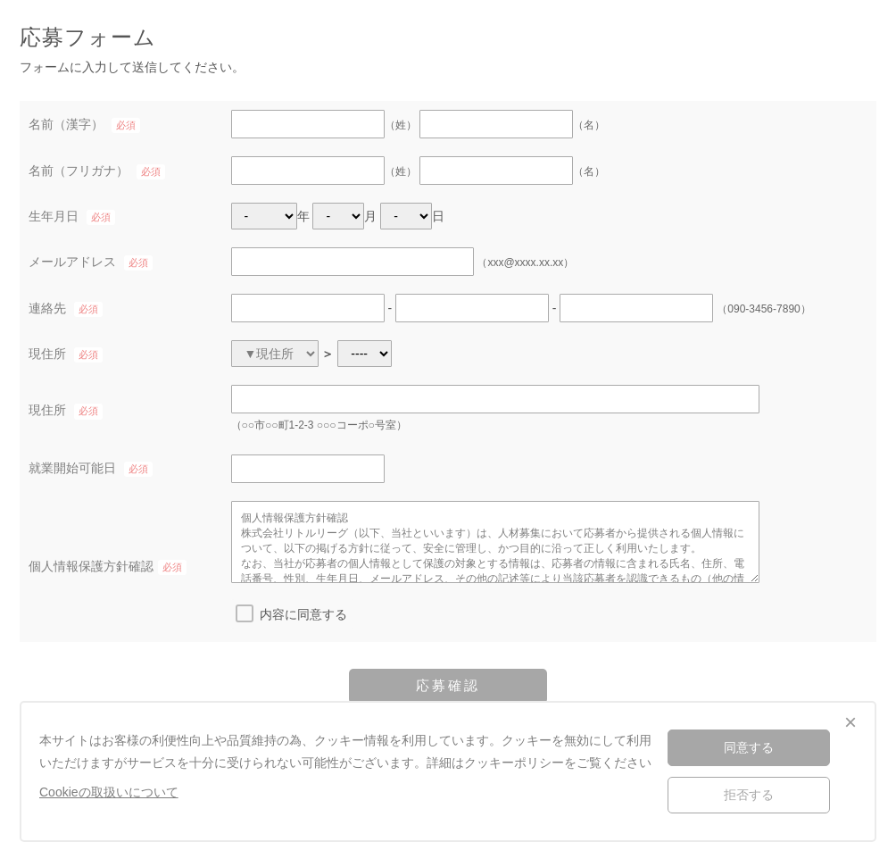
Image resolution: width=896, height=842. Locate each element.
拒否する (749, 795)
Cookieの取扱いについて (108, 792)
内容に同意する (303, 614)
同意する (749, 747)
